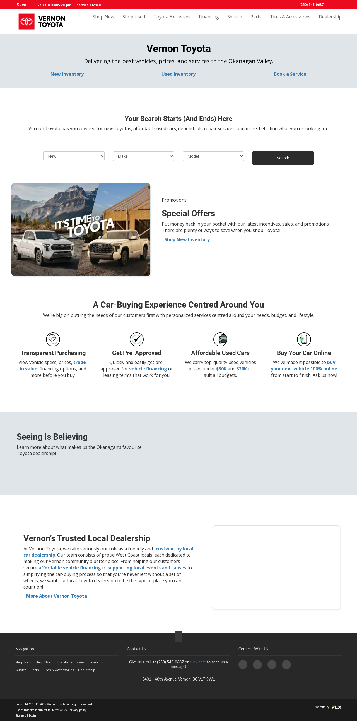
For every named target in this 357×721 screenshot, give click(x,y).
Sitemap (20, 715)
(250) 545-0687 (311, 4)
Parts (256, 21)
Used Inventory (178, 74)
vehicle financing (148, 369)
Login (32, 715)
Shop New (103, 21)
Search (283, 158)
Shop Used (133, 21)
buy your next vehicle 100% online (304, 365)
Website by (328, 707)
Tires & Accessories (290, 21)
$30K (221, 369)
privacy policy (77, 710)
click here (198, 662)
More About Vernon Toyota (56, 596)
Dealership (330, 21)
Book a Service (290, 74)
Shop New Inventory (187, 239)
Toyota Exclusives (171, 21)
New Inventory (67, 74)
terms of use (60, 710)
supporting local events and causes (147, 568)
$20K (242, 369)
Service (234, 21)
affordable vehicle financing (69, 568)
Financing (209, 21)
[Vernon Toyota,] (276, 567)
